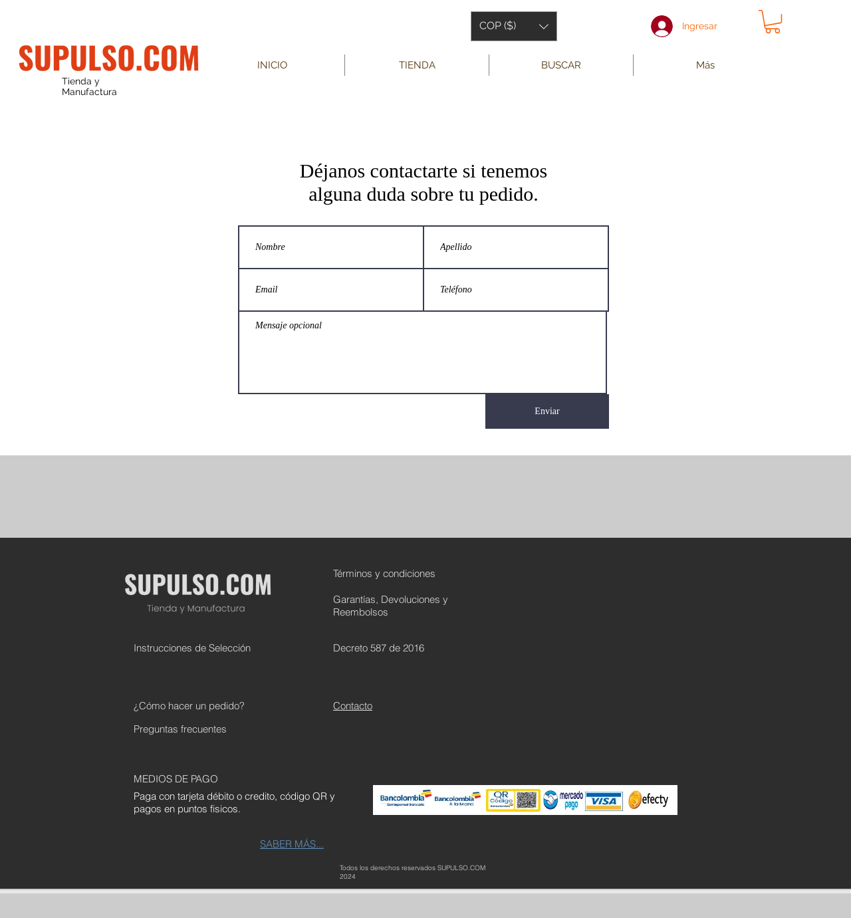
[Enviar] (547, 411)
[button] (514, 26)
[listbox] (514, 26)
